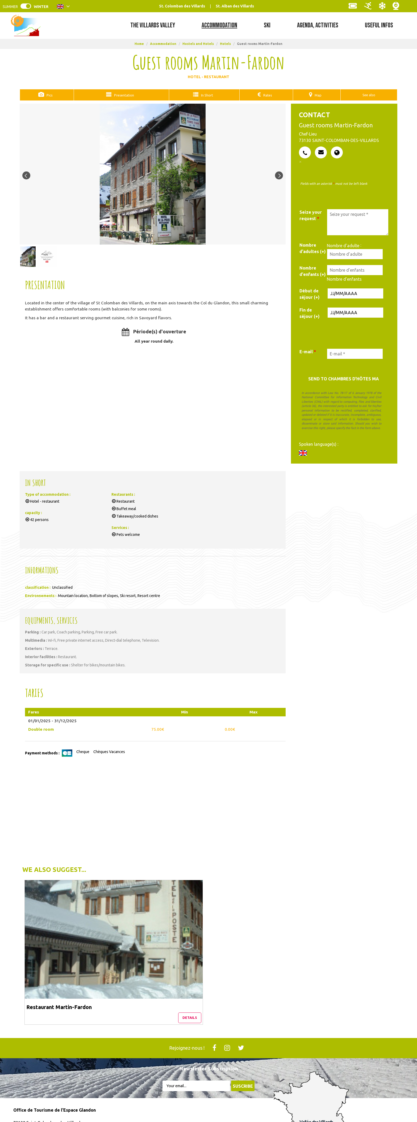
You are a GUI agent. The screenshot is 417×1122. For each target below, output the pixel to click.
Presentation (122, 95)
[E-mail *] (355, 353)
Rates (267, 95)
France (287, 1097)
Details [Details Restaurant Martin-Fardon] (93, 956)
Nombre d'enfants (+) (312, 270)
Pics (48, 95)
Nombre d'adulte (343, 245)
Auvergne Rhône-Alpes (326, 1097)
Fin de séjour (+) (309, 312)
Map (316, 95)
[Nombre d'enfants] (355, 269)
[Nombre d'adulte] (355, 254)
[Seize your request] (358, 222)
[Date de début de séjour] (355, 293)
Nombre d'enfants (344, 278)
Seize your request (310, 215)
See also (368, 95)
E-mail (307, 351)
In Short (206, 95)
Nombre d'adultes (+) (312, 248)
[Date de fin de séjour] (355, 312)
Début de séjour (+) (309, 293)
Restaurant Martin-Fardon (59, 942)
